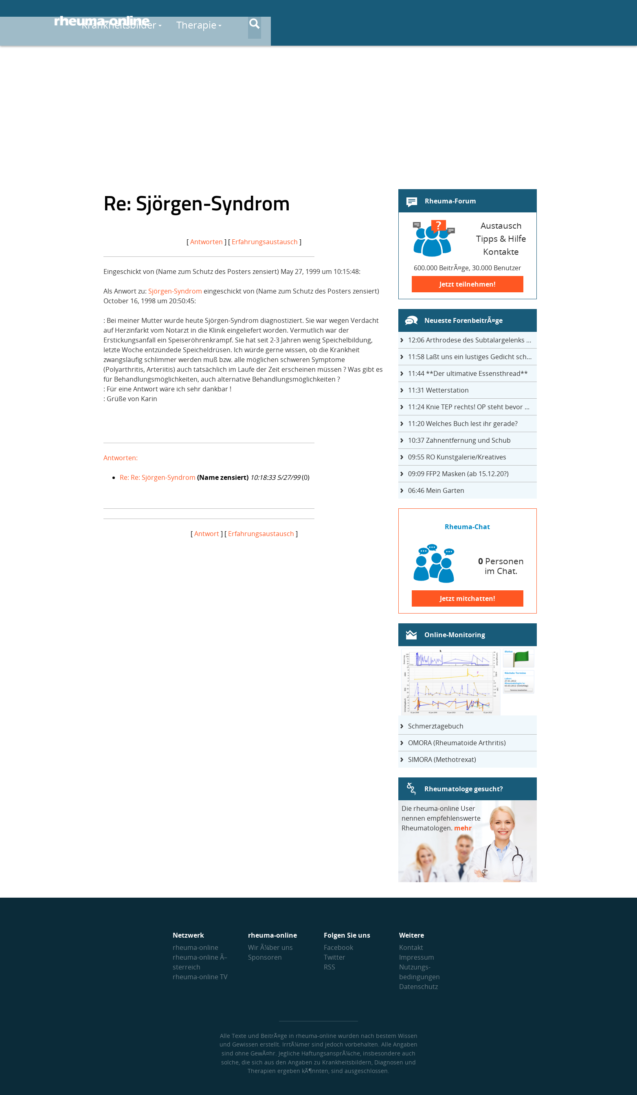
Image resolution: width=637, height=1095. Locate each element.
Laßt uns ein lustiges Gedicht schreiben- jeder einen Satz (472, 356)
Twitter (334, 957)
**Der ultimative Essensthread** (468, 373)
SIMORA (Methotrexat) (442, 759)
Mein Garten (436, 490)
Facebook (338, 947)
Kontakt (411, 947)
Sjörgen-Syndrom (175, 291)
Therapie (309, 21)
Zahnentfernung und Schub (459, 440)
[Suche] (575, 21)
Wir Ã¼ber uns (270, 947)
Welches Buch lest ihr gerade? (463, 423)
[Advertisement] (318, 112)
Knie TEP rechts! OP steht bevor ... (468, 406)
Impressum (416, 957)
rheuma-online (195, 947)
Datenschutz (418, 986)
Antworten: (120, 457)
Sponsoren (265, 957)
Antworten (206, 241)
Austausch (521, 21)
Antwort (206, 533)
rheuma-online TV (200, 976)
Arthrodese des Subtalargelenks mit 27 (472, 340)
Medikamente (380, 21)
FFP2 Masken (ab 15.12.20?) (458, 473)
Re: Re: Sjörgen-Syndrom (157, 477)
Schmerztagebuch (435, 726)
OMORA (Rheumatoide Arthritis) (457, 742)
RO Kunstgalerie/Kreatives (457, 457)
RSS (329, 967)
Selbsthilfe (455, 21)
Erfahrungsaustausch (265, 241)
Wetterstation (438, 390)
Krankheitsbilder (232, 21)
